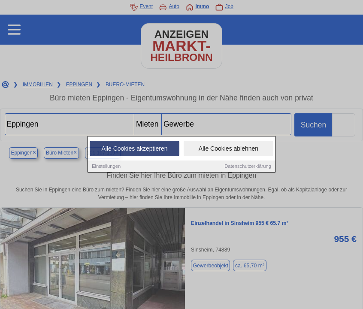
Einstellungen (106, 167)
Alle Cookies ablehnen (228, 149)
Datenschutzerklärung (247, 167)
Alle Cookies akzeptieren (134, 149)
